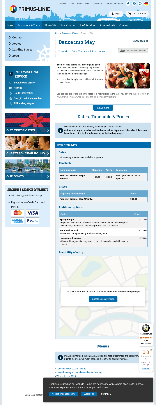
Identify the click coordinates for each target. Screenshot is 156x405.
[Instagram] (140, 3)
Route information (21, 93)
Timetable (50, 25)
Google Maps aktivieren (103, 299)
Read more (103, 108)
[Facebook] (128, 3)
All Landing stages (21, 103)
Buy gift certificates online (25, 98)
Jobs (27, 395)
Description (63, 51)
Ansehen (146, 368)
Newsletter (97, 3)
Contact (123, 25)
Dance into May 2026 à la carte (71, 368)
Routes (15, 43)
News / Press (83, 3)
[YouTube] (134, 3)
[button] (151, 350)
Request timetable (114, 3)
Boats (14, 55)
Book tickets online (22, 82)
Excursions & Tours (29, 25)
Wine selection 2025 (66, 376)
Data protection (38, 395)
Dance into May (67, 145)
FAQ (72, 3)
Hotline (63, 3)
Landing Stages (20, 49)
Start (10, 25)
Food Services (87, 25)
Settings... (106, 394)
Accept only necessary (63, 394)
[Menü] (151, 324)
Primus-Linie (107, 25)
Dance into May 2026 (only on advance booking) (79, 372)
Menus (102, 51)
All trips (15, 88)
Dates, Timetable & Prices (84, 51)
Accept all (89, 394)
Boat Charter (67, 25)
